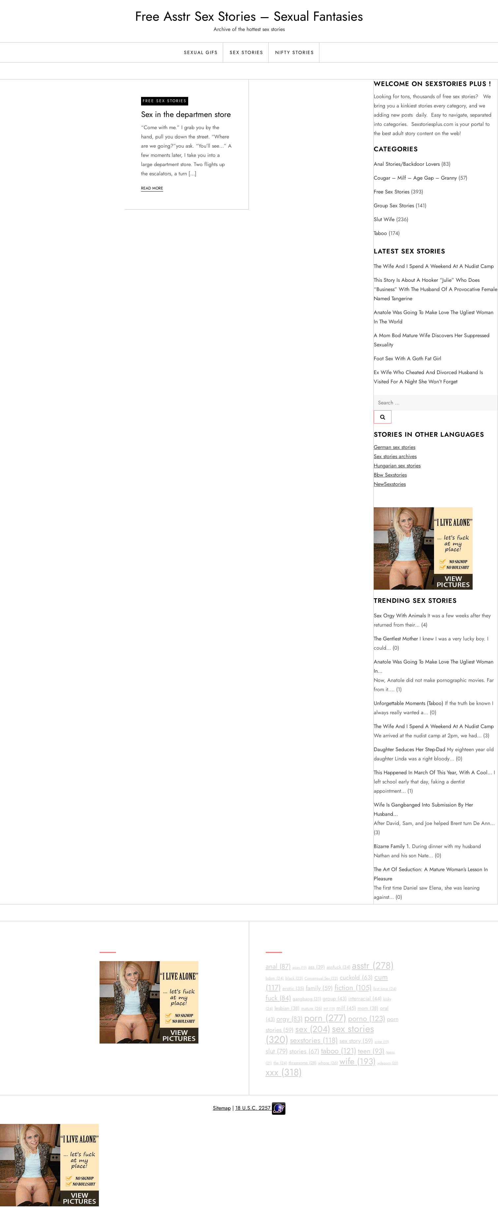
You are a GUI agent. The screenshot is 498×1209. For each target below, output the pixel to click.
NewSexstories (390, 484)
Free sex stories (165, 101)
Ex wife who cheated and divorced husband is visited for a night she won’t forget (428, 377)
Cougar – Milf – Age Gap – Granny (415, 178)
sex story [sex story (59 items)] (356, 1041)
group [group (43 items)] (335, 998)
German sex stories (394, 447)
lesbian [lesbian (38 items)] (287, 1008)
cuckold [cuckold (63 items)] (356, 977)
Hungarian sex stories (397, 465)
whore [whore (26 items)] (328, 1063)
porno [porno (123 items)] (366, 1018)
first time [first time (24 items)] (384, 989)
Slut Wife (384, 219)
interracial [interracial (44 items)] (365, 998)
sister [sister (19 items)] (382, 1041)
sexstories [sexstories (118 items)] (314, 1040)
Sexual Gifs (201, 52)
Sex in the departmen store (186, 114)
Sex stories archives (395, 456)
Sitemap (222, 1108)
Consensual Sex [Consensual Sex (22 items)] (321, 978)
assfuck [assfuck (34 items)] (338, 967)
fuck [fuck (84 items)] (278, 998)
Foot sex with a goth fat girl (407, 358)
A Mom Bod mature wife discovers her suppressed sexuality (431, 340)
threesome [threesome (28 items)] (302, 1063)
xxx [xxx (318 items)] (284, 1072)
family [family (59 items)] (319, 988)
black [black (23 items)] (294, 978)
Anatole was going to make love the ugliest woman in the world (433, 317)
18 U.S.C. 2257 (253, 1108)
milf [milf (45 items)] (346, 1008)
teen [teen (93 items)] (371, 1051)
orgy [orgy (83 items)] (290, 1019)
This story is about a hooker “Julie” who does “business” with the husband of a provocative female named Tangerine (435, 289)
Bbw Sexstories (390, 475)
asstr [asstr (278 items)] (373, 965)
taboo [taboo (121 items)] (338, 1051)
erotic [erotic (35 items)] (293, 988)
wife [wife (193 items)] (357, 1061)
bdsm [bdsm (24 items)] (275, 978)
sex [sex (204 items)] (312, 1029)
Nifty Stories (294, 52)
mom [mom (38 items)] (368, 1008)
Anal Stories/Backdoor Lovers (407, 164)
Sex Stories (246, 52)
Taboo (380, 233)
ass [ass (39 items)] (316, 967)
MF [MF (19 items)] (329, 1008)
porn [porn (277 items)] (325, 1018)
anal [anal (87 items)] (278, 966)
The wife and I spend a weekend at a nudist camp (434, 266)
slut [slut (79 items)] (277, 1051)
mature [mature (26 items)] (311, 1008)
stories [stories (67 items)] (304, 1051)
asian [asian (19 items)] (299, 967)
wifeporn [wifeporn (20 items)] (387, 1063)
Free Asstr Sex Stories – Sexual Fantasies (249, 16)
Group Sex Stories (394, 205)
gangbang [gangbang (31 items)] (307, 998)
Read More (152, 188)
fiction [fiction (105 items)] (353, 988)
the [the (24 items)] (280, 1063)
